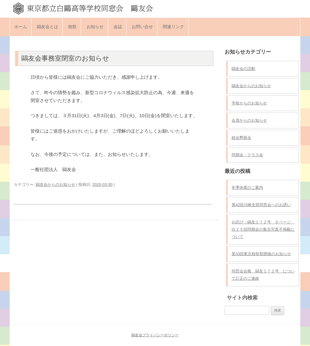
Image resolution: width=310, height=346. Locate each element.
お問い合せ (142, 26)
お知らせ (95, 26)
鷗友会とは (47, 26)
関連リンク (173, 26)
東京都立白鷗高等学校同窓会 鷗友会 (155, 8)
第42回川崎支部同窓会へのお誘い (261, 205)
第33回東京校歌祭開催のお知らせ (261, 254)
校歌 (72, 26)
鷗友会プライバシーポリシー (155, 335)
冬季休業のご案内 (247, 187)
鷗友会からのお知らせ (55, 184)
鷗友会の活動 (243, 68)
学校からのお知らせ (249, 103)
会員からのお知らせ (249, 120)
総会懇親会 (241, 137)
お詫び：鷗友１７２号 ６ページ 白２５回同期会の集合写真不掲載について (263, 229)
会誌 (118, 26)
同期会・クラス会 (247, 155)
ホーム (20, 26)
